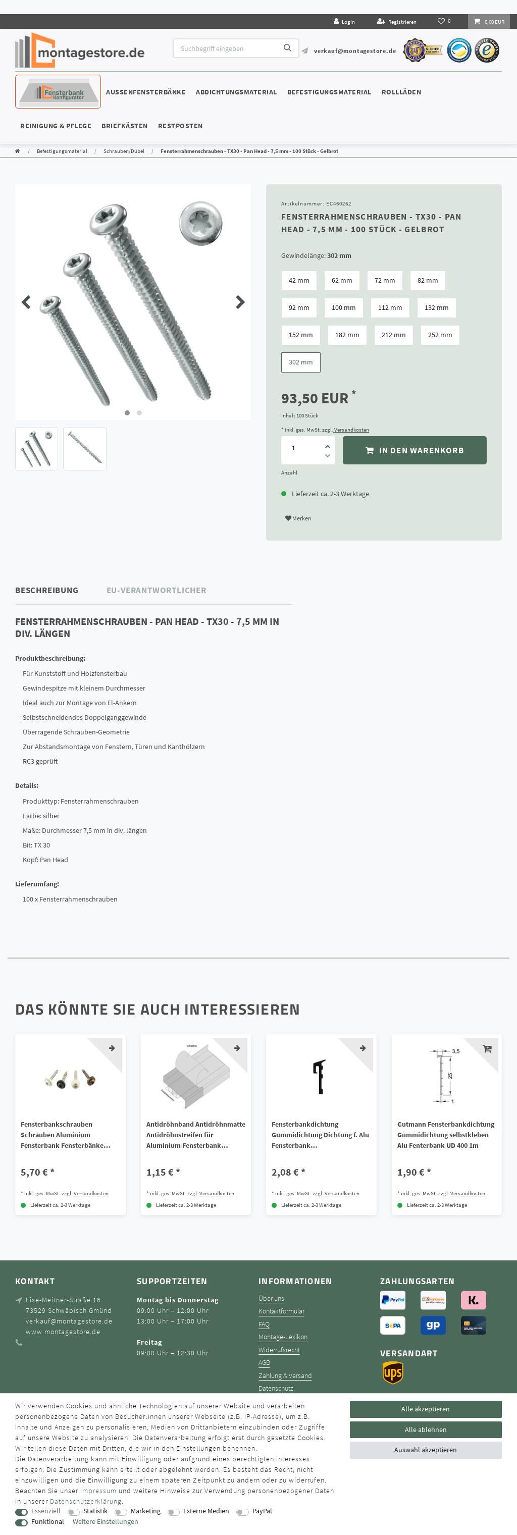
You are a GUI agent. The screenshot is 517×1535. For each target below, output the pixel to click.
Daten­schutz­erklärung (86, 1501)
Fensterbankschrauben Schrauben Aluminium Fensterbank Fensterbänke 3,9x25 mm (62, 1135)
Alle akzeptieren (425, 1408)
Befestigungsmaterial (329, 91)
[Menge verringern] (328, 457)
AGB (264, 1362)
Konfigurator (45, 82)
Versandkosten (351, 429)
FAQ (264, 1324)
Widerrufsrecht (279, 1350)
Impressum (98, 1490)
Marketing (146, 1511)
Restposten (180, 125)
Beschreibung (47, 590)
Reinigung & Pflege (55, 125)
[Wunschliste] (445, 21)
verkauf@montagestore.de (355, 51)
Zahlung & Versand (285, 1375)
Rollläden (402, 91)
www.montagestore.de (63, 1331)
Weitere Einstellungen (105, 1521)
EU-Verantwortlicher (156, 590)
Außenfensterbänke (146, 91)
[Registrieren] (397, 21)
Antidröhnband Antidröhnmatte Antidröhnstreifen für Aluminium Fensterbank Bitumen (195, 1135)
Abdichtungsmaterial (236, 91)
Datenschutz (275, 1388)
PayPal (262, 1511)
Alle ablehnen (426, 1429)
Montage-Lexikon (282, 1337)
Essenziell (46, 1511)
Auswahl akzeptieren (425, 1449)
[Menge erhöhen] (328, 443)
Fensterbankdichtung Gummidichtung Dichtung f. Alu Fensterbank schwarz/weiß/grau (320, 1135)
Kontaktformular (281, 1311)
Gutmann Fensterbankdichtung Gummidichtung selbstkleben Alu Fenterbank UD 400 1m (445, 1135)
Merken (298, 518)
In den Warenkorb (415, 450)
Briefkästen (124, 125)
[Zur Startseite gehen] (17, 150)
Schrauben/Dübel (124, 150)
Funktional (47, 1521)
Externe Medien (206, 1511)
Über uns (271, 1298)
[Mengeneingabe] (293, 447)
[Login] (344, 21)
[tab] (61, 590)
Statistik (95, 1511)
